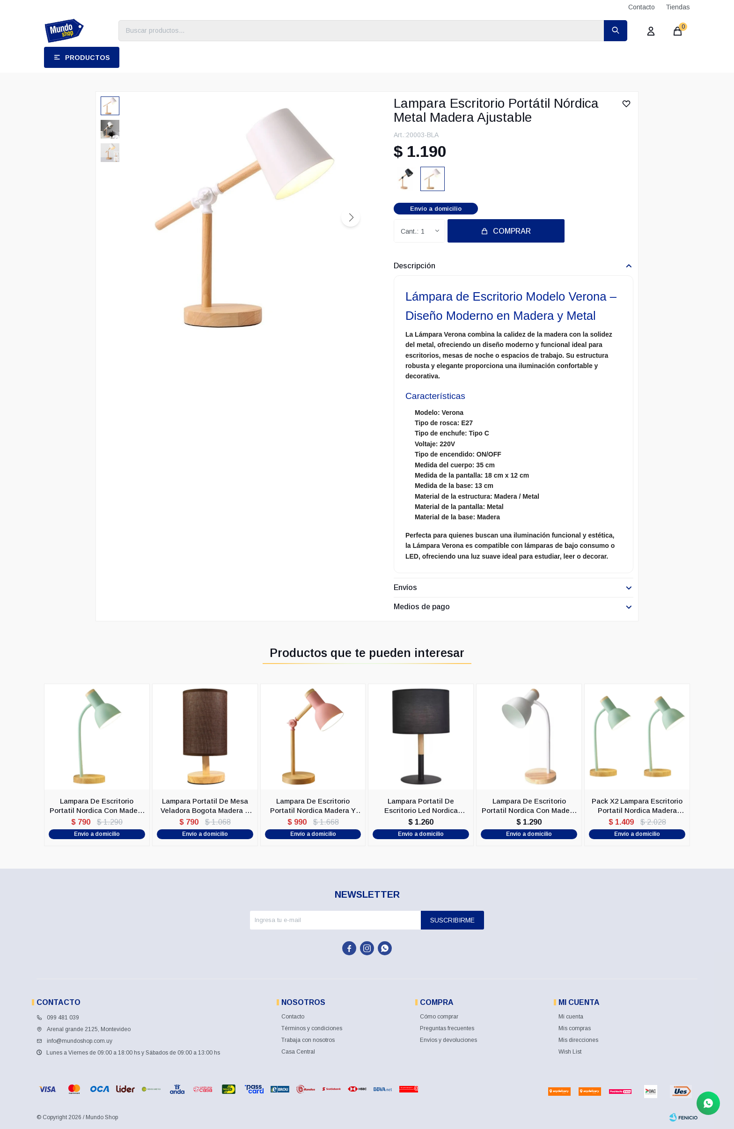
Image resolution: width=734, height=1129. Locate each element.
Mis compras (574, 1028)
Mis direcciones (578, 1040)
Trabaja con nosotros (308, 1040)
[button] (350, 217)
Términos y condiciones (311, 1028)
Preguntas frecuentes (447, 1028)
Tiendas (678, 7)
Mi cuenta (570, 1016)
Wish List (569, 1051)
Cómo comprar (439, 1016)
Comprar (512, 231)
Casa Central (298, 1051)
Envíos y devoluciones (448, 1040)
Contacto (641, 7)
